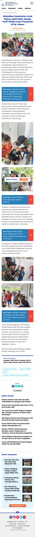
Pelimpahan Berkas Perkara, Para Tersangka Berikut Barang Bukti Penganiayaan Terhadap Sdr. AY (12, 480)
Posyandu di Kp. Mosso (9, 369)
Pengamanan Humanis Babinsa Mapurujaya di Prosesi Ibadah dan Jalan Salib (13, 498)
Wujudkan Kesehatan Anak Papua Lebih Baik (15, 375)
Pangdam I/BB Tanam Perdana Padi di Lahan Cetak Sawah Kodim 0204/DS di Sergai (17, 361)
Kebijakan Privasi (12, 521)
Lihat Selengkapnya (17, 505)
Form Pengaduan (17, 528)
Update (24, 179)
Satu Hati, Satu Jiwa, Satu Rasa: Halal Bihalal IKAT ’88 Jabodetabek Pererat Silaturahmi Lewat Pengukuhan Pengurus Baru (12, 462)
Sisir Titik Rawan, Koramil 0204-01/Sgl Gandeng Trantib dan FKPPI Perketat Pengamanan (12, 489)
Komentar (17, 390)
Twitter (21, 518)
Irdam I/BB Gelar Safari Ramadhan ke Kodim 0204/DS (13, 199)
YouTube (25, 518)
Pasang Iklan (13, 523)
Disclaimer (21, 521)
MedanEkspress (10, 2)
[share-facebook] (13, 386)
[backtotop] (17, 513)
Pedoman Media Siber (23, 526)
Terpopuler (12, 8)
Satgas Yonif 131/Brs (25, 369)
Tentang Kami (22, 523)
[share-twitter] (16, 386)
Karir (26, 521)
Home (4, 8)
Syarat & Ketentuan (10, 526)
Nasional (28, 8)
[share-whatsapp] (19, 386)
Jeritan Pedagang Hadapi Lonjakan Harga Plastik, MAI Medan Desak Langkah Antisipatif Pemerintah (13, 471)
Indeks (20, 8)
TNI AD (5, 372)
